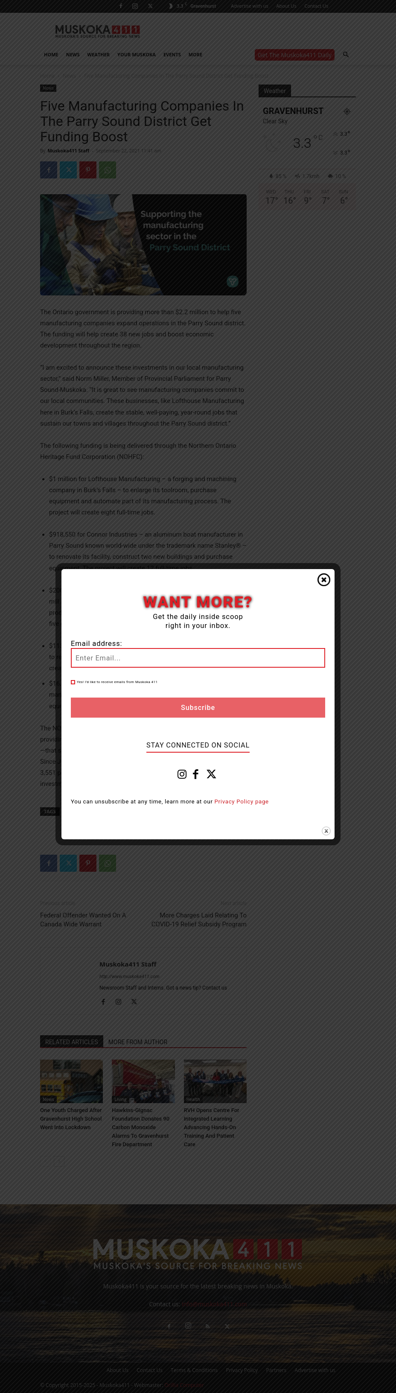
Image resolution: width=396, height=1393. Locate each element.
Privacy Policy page (242, 801)
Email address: (96, 644)
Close (323, 579)
